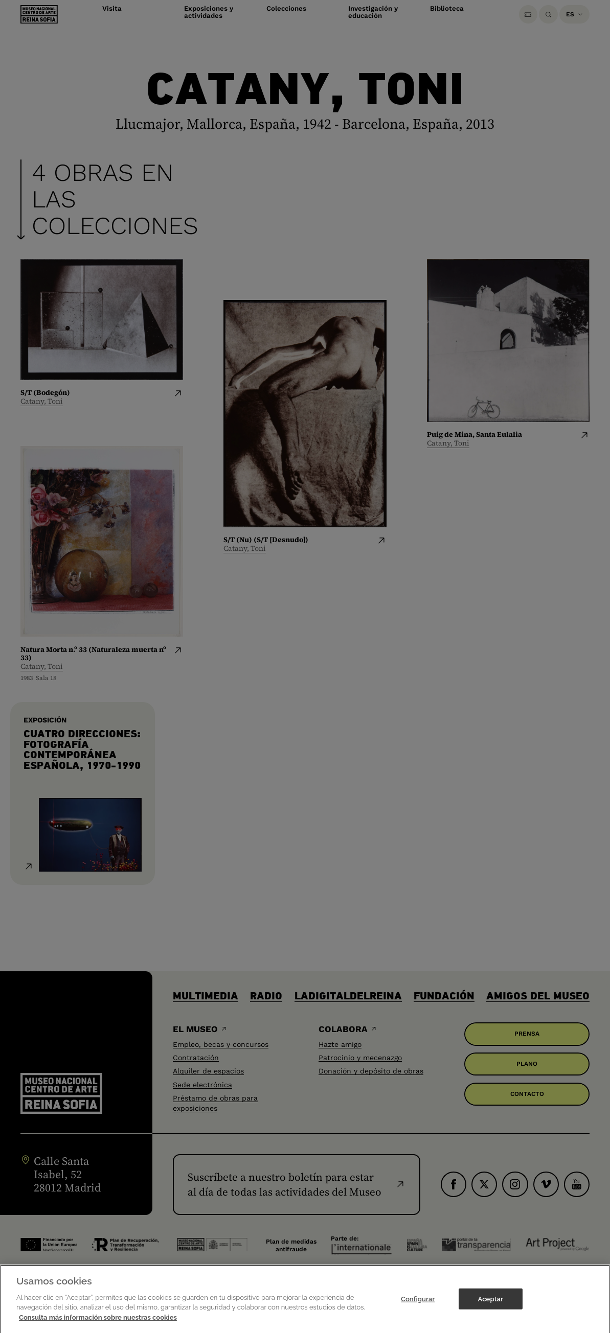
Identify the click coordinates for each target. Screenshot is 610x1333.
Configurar (418, 1305)
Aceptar (490, 1305)
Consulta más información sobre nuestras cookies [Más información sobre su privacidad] (98, 1324)
